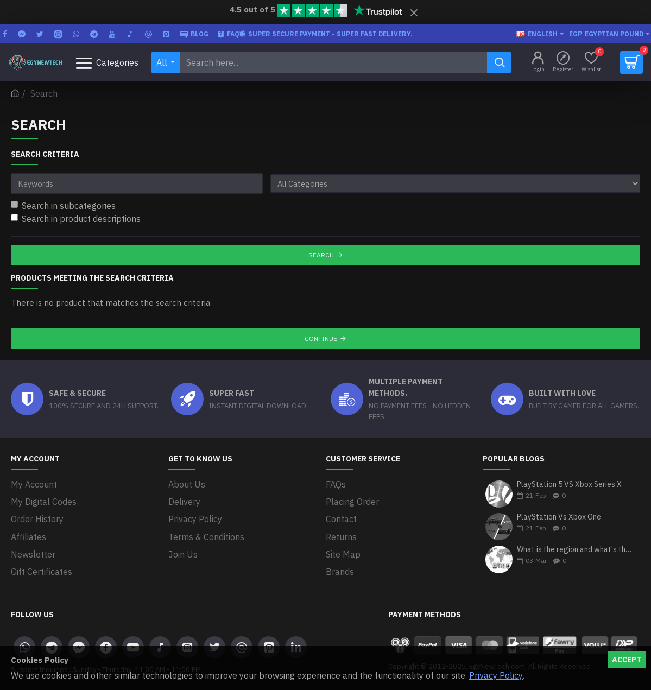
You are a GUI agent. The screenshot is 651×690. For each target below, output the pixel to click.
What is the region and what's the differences (575, 550)
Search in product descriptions (76, 218)
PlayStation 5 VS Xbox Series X (569, 484)
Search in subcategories (63, 205)
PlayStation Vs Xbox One (559, 517)
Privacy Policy (496, 675)
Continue (321, 338)
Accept (626, 659)
